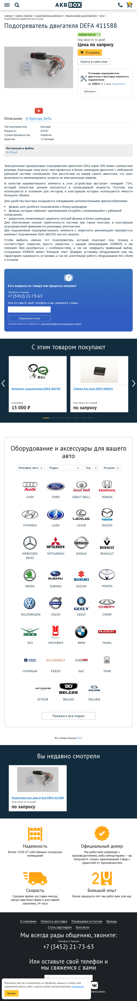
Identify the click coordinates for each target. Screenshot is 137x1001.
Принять (11, 993)
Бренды (111, 921)
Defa (79, 738)
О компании (28, 921)
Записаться (89, 91)
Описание (13, 118)
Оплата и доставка (54, 921)
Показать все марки (68, 716)
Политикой (77, 986)
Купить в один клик (93, 61)
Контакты (82, 927)
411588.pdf (11, 152)
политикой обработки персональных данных (61, 324)
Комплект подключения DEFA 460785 (36, 388)
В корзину (89, 52)
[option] (23, 110)
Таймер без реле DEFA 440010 (93, 388)
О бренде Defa (38, 118)
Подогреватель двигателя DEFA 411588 (38, 798)
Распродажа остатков (86, 921)
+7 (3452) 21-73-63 (25, 296)
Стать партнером (60, 927)
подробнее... (119, 83)
